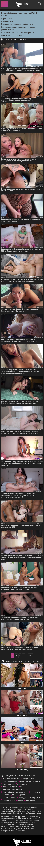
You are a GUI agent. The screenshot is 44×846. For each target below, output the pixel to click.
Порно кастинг (7, 21)
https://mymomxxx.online (11, 35)
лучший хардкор (10, 787)
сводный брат (29, 779)
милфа (6, 795)
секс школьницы (10, 781)
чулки (20, 800)
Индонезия (22, 784)
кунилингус (35, 792)
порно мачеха (7, 19)
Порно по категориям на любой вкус (17, 24)
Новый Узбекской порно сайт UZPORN (19, 13)
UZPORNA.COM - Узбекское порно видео (19, 33)
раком (22, 795)
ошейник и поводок (11, 779)
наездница (30, 800)
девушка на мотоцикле (12, 789)
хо (21, 787)
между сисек (35, 798)
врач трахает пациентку (30, 781)
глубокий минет (9, 798)
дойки (14, 795)
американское (9, 800)
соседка (22, 798)
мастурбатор (8, 784)
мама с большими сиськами (15, 792)
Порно (4, 16)
